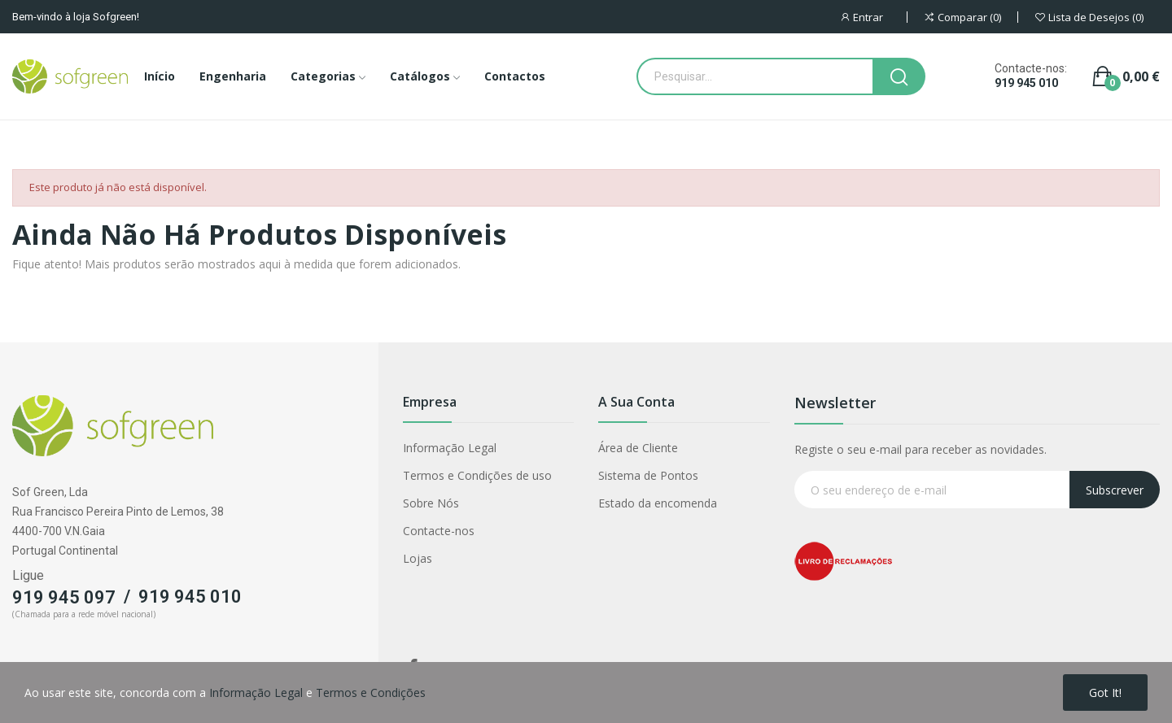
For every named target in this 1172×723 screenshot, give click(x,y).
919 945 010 (1026, 83)
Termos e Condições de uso (477, 475)
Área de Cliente (638, 447)
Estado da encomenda (657, 503)
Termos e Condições (371, 692)
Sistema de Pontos (648, 475)
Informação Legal (449, 447)
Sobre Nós (431, 503)
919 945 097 (64, 597)
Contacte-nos (438, 530)
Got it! (1105, 692)
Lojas (417, 558)
